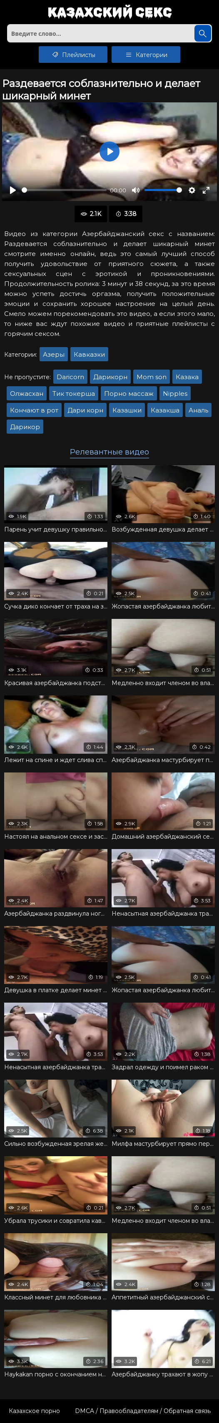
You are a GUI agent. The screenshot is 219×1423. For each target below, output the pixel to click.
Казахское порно (34, 1411)
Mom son (152, 377)
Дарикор (25, 427)
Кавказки (89, 354)
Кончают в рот (34, 410)
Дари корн (85, 410)
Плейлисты (73, 54)
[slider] (64, 190)
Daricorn (70, 377)
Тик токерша (73, 393)
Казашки (127, 410)
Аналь (198, 410)
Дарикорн (110, 377)
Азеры (54, 354)
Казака (187, 377)
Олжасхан (26, 393)
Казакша (165, 410)
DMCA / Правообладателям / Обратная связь (143, 1411)
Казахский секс (109, 13)
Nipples (175, 393)
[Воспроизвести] (13, 190)
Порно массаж (129, 393)
